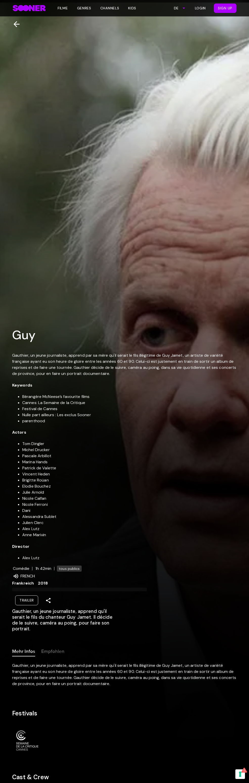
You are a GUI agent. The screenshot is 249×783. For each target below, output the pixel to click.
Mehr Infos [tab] (23, 650)
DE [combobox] (176, 8)
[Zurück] (14, 24)
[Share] (48, 600)
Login (200, 8)
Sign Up (225, 8)
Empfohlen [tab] (52, 650)
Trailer (26, 600)
